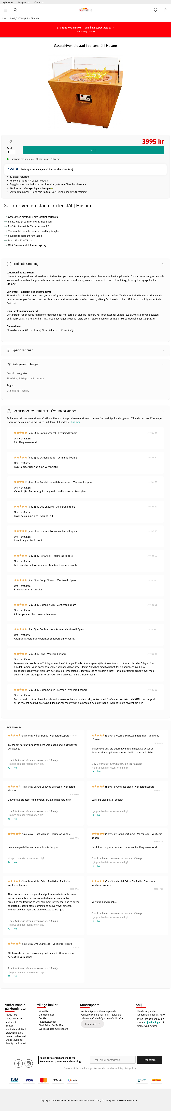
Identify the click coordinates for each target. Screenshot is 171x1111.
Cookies (43, 1018)
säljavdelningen (152, 1022)
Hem (4, 18)
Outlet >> (38, 2)
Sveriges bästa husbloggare (53, 1028)
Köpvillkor (44, 1011)
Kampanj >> (23, 2)
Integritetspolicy (47, 1021)
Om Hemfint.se (46, 1014)
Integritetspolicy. (127, 1068)
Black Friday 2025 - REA (51, 1025)
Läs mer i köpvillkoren (85, 31)
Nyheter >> (8, 2)
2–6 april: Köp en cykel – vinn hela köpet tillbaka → (85, 27)
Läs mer (75, 422)
